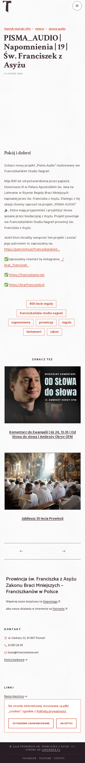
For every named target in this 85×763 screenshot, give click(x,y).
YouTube (45, 758)
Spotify (59, 758)
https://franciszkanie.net (27, 275)
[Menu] (77, 5)
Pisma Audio (57, 29)
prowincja (46, 322)
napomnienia (20, 322)
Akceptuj (66, 724)
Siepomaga (52, 601)
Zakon (54, 332)
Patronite (60, 609)
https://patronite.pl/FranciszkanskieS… (32, 249)
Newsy (39, 29)
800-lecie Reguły (41, 304)
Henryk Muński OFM (17, 29)
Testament (33, 332)
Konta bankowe (16, 660)
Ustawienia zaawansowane (31, 724)
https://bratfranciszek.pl (26, 285)
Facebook (30, 758)
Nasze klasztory (15, 696)
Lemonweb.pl (51, 750)
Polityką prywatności (51, 711)
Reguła (66, 322)
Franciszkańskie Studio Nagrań (41, 313)
